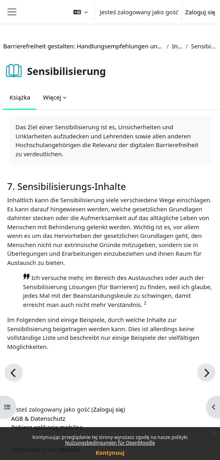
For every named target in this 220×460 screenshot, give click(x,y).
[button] (80, 12)
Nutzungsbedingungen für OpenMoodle (110, 442)
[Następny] (206, 372)
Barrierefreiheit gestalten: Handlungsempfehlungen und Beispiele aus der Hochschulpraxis (83, 46)
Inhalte (177, 46)
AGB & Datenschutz (38, 418)
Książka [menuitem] (20, 97)
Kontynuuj (110, 452)
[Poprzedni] (14, 372)
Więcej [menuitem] (52, 97)
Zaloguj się (200, 12)
